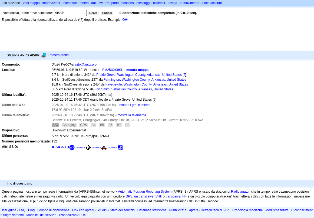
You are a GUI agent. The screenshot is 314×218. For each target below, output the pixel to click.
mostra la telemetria (132, 115)
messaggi (143, 3)
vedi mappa (31, 3)
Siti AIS (102, 210)
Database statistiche (152, 210)
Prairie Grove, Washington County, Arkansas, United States (138, 75)
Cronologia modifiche (247, 210)
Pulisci (107, 13)
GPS (128, 196)
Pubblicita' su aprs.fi (183, 210)
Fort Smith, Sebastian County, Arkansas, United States (134, 89)
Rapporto (112, 3)
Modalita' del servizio (41, 215)
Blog (31, 210)
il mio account (212, 3)
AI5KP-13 (60, 147)
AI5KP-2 (80, 147)
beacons (127, 3)
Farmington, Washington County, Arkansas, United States (145, 79)
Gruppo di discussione (53, 210)
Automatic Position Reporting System (144, 191)
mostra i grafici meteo (135, 105)
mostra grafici (59, 55)
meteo (84, 3)
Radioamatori (240, 191)
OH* (125, 20)
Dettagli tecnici (211, 210)
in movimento (189, 3)
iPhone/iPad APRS (72, 215)
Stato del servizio (122, 210)
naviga (172, 3)
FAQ (22, 210)
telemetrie (70, 3)
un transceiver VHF (148, 196)
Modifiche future (277, 210)
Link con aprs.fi (83, 210)
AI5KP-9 (96, 147)
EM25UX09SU (112, 70)
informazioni (51, 3)
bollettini (159, 3)
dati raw (97, 3)
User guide (8, 210)
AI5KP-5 (112, 147)
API (227, 210)
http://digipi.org (86, 64)
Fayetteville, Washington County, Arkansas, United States (146, 84)
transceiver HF (176, 196)
